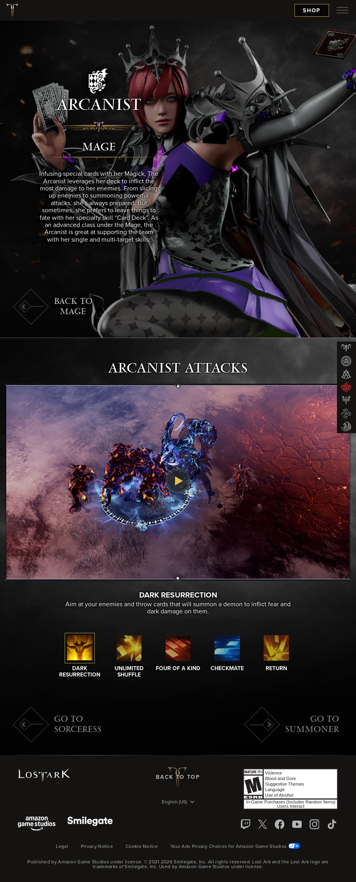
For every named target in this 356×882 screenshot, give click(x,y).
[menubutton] (342, 10)
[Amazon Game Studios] (37, 824)
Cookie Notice (142, 846)
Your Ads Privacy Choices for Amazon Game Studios (235, 846)
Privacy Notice (97, 846)
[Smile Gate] (90, 824)
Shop (312, 10)
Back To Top (178, 777)
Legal (62, 846)
